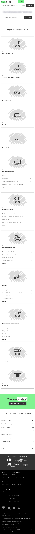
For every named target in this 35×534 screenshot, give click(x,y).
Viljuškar (3, 448)
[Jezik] (31, 1)
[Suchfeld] (13, 17)
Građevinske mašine (6, 420)
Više (4, 187)
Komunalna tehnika (5, 427)
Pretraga (30, 5)
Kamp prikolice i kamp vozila (8, 424)
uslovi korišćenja (10, 531)
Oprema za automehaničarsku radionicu (11, 431)
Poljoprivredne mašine (6, 434)
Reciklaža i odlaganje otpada (8, 438)
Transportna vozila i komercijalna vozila (10, 445)
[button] (33, 1)
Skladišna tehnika (5, 441)
